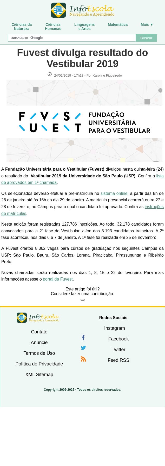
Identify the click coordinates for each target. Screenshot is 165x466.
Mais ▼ (147, 24)
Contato (39, 331)
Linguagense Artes (84, 26)
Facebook (118, 338)
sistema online (114, 193)
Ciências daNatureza (21, 26)
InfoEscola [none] (38, 318)
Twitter (118, 349)
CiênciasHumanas (53, 26)
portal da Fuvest (58, 279)
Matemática (118, 24)
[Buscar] (72, 37)
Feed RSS (118, 360)
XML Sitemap (39, 374)
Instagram (114, 328)
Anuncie (39, 342)
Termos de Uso (39, 353)
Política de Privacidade (39, 363)
